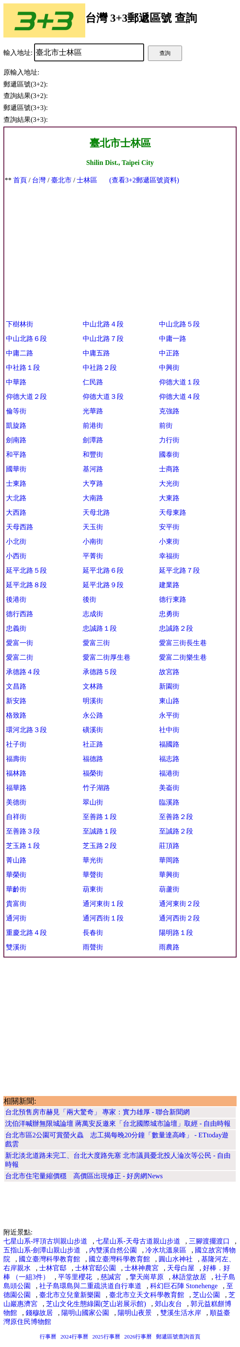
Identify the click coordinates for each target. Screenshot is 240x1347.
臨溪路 (169, 802)
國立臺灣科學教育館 (49, 1259)
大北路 (16, 498)
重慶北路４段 (26, 932)
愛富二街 (19, 657)
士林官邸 (53, 1268)
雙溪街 (16, 947)
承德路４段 (23, 671)
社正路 (93, 744)
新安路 (16, 700)
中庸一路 (172, 338)
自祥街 (16, 816)
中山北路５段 (179, 324)
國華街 (16, 469)
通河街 (16, 918)
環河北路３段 (26, 729)
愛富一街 (19, 642)
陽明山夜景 (135, 1312)
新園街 (169, 686)
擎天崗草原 (147, 1277)
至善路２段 (176, 816)
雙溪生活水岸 (180, 1312)
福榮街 (93, 773)
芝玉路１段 (23, 845)
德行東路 (172, 599)
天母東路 (172, 512)
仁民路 (93, 382)
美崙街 (169, 787)
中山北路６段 (26, 338)
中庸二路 (19, 353)
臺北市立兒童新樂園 (70, 1294)
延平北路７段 (179, 570)
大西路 (16, 512)
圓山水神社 (176, 1259)
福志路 (169, 758)
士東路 (16, 483)
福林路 (16, 773)
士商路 (169, 469)
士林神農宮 (141, 1268)
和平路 (16, 454)
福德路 (93, 758)
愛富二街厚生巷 (106, 657)
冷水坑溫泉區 (165, 1250)
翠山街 (93, 802)
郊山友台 (168, 1303)
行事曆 (48, 1336)
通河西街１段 (103, 918)
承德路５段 (100, 671)
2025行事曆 (106, 1336)
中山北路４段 (103, 324)
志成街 (93, 613)
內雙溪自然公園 (113, 1250)
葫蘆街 (169, 889)
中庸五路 (96, 353)
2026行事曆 (138, 1336)
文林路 (93, 686)
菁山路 (16, 860)
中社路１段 (23, 367)
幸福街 (169, 556)
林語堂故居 (189, 1277)
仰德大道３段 (103, 396)
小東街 (169, 541)
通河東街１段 (103, 903)
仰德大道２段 (26, 396)
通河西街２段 (179, 918)
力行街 (169, 440)
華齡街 (16, 889)
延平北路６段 (103, 570)
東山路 (169, 700)
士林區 (87, 180)
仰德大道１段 (179, 382)
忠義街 (16, 628)
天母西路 (19, 527)
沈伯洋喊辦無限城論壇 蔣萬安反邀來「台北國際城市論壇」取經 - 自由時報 (118, 1123)
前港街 (93, 425)
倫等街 (16, 411)
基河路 (93, 469)
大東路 (169, 498)
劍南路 (16, 440)
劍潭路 (93, 440)
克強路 (169, 411)
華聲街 (93, 874)
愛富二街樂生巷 (183, 657)
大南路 (93, 498)
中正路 (169, 353)
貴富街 (16, 903)
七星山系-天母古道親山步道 (138, 1241)
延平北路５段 (26, 570)
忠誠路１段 (100, 628)
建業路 (169, 584)
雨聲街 (93, 947)
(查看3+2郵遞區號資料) (144, 180)
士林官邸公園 (95, 1268)
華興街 (169, 874)
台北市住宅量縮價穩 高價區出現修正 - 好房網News (84, 1176)
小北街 (16, 541)
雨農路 (169, 947)
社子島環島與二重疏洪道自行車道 (90, 1285)
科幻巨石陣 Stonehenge (184, 1285)
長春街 (93, 932)
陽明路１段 (176, 932)
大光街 (169, 483)
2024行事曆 (74, 1336)
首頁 (20, 180)
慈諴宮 (111, 1277)
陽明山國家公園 (85, 1312)
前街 (166, 425)
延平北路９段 (103, 584)
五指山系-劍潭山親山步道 (42, 1250)
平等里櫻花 (75, 1277)
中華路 (16, 382)
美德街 (16, 802)
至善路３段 (23, 831)
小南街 (93, 541)
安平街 (169, 527)
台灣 (39, 180)
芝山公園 (206, 1294)
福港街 (169, 773)
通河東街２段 (179, 903)
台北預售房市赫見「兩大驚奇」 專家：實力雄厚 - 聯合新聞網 (97, 1112)
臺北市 (61, 180)
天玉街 (93, 527)
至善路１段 (100, 816)
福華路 (16, 787)
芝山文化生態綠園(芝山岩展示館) (96, 1303)
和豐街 (93, 454)
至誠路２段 (176, 831)
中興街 (169, 367)
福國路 (169, 744)
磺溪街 (93, 729)
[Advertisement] (120, 249)
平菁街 (93, 556)
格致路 (16, 715)
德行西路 (19, 613)
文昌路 (16, 686)
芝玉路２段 (100, 845)
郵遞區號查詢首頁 (178, 1336)
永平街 (169, 715)
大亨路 (93, 483)
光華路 (93, 411)
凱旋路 (16, 425)
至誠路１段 (100, 831)
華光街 (93, 860)
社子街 (16, 744)
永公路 (93, 715)
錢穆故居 (39, 1312)
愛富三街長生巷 (183, 642)
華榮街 (16, 874)
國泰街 (169, 454)
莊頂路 (169, 845)
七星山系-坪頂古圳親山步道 (45, 1241)
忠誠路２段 (176, 628)
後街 (89, 599)
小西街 (16, 556)
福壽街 (16, 758)
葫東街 (93, 889)
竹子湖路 (96, 787)
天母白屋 (180, 1268)
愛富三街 (96, 642)
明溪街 (93, 700)
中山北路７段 (103, 338)
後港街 (16, 599)
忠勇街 (169, 613)
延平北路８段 (26, 584)
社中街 (169, 729)
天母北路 (96, 512)
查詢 (165, 53)
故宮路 (169, 671)
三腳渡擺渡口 (209, 1241)
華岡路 (169, 860)
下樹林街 (19, 324)
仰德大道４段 (179, 396)
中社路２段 (100, 367)
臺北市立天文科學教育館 (146, 1294)
